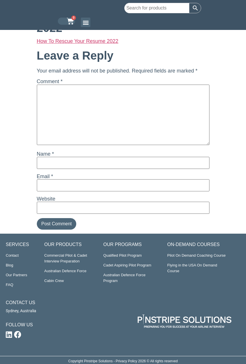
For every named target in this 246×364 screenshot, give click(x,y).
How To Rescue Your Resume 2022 (78, 41)
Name (45, 154)
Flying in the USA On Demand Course (192, 268)
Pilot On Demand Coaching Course (196, 255)
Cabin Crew (54, 281)
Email (45, 176)
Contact (12, 255)
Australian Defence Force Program (124, 278)
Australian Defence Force (65, 271)
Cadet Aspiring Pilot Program (127, 265)
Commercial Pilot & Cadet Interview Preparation (65, 258)
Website (46, 198)
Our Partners (16, 275)
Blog (9, 265)
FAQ (9, 285)
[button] (85, 22)
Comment (50, 81)
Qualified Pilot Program (122, 255)
